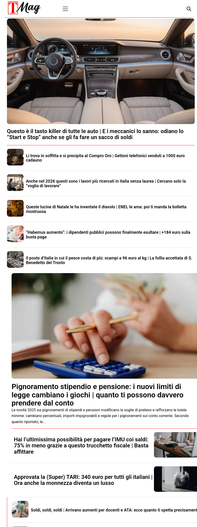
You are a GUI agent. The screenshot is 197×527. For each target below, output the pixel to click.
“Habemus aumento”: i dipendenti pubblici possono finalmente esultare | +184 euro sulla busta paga (108, 234)
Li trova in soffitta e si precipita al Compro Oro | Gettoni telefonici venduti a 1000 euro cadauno (105, 158)
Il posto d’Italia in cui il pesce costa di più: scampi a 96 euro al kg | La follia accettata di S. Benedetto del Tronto (109, 260)
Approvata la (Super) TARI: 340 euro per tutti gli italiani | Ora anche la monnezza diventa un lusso (83, 480)
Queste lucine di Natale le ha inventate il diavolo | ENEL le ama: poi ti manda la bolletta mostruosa (106, 209)
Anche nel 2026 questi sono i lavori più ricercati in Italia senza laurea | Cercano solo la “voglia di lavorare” (106, 183)
